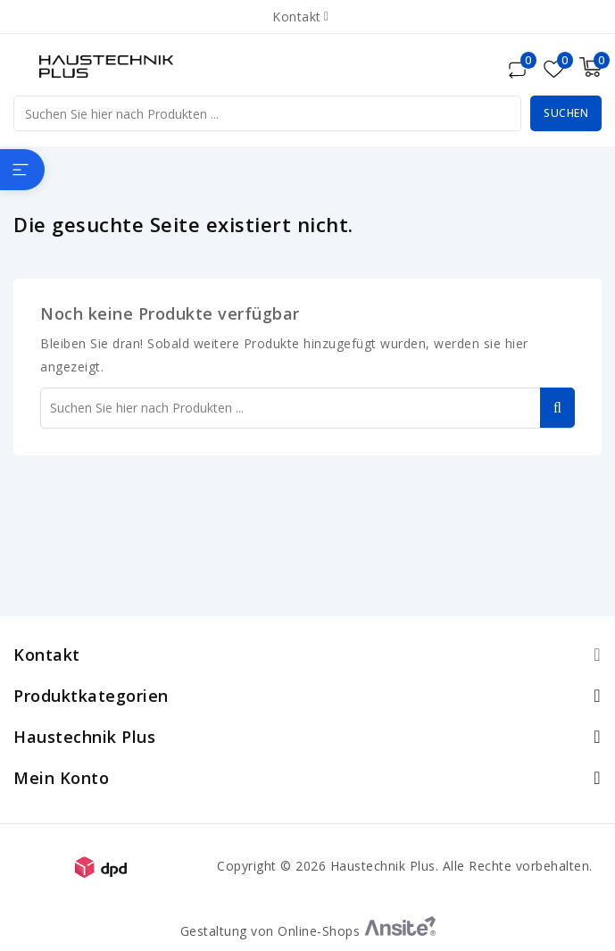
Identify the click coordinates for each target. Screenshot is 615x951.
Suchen (566, 113)
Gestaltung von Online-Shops (308, 930)
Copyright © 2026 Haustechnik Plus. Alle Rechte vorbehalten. (405, 865)
